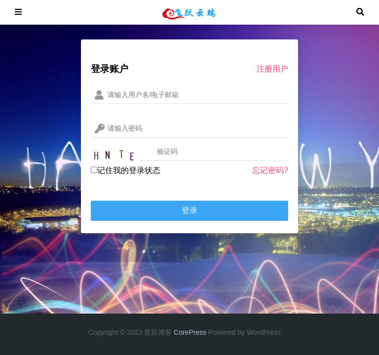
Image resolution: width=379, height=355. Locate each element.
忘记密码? (270, 170)
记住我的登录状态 (125, 170)
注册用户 (272, 69)
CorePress (190, 332)
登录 (189, 210)
